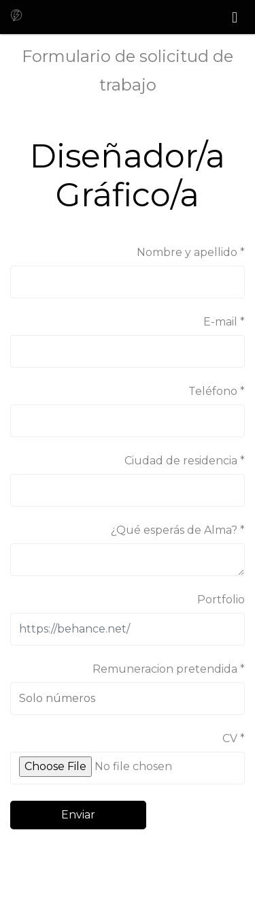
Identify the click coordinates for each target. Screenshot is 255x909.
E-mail (220, 321)
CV (229, 738)
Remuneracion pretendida (164, 669)
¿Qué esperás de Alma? (174, 530)
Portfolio (221, 599)
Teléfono (212, 391)
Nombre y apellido (187, 252)
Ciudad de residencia (180, 460)
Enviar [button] (78, 814)
